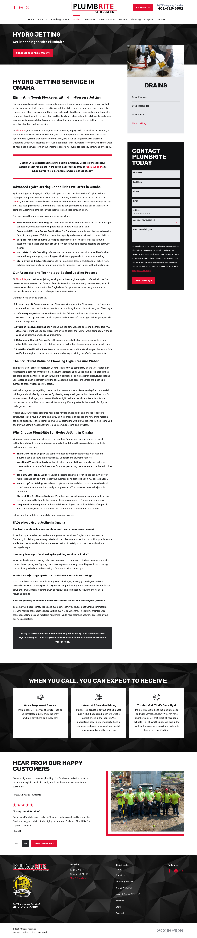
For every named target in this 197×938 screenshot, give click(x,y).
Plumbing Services (125, 881)
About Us (120, 875)
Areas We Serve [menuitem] (107, 19)
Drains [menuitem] (76, 19)
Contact (120, 913)
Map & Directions (78, 878)
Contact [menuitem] (161, 19)
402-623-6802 (170, 8)
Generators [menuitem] (89, 19)
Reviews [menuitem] (123, 19)
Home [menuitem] (31, 19)
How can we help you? (143, 229)
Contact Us (143, 7)
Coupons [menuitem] (148, 19)
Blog (118, 906)
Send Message (143, 280)
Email (135, 201)
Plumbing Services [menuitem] (60, 19)
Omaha (16, 201)
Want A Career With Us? (128, 894)
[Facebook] (14, 7)
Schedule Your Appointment (33, 53)
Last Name (137, 182)
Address (137, 210)
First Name (137, 172)
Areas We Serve (124, 888)
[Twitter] (27, 7)
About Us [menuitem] (43, 19)
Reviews (120, 900)
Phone (136, 191)
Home (119, 869)
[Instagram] (21, 7)
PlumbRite (21, 130)
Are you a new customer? (144, 220)
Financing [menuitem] (136, 19)
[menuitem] (156, 97)
